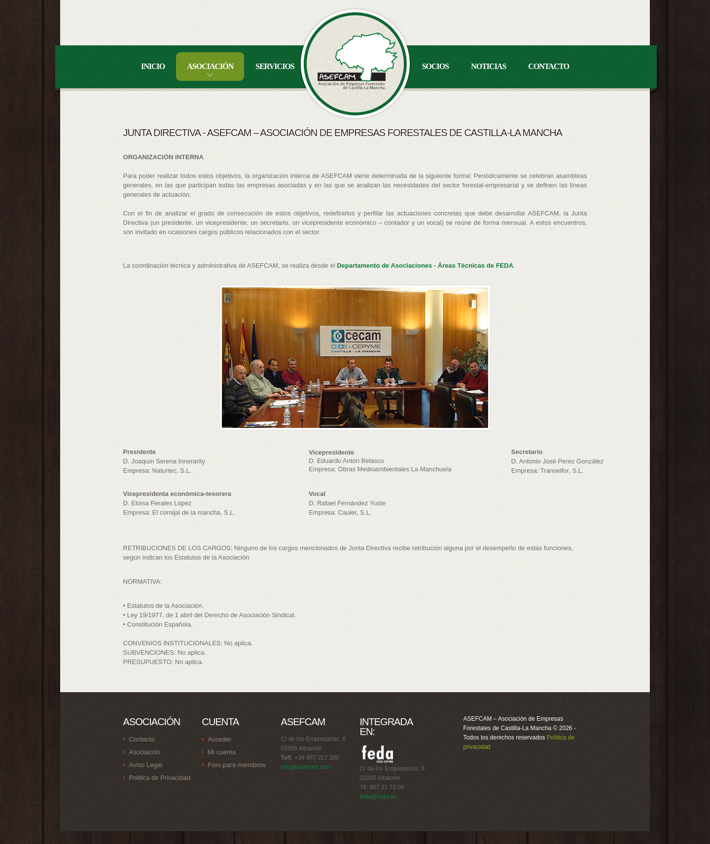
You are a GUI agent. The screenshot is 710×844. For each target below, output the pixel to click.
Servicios (274, 66)
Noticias (488, 66)
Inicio (153, 66)
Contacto (548, 66)
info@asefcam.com (306, 767)
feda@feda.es (378, 796)
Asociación (210, 66)
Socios (435, 66)
